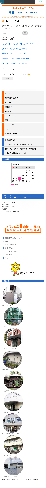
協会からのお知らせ (10, 244)
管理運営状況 (10, 140)
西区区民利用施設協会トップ (13, 238)
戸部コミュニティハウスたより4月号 (14, 49)
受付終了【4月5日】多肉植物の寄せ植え (15, 58)
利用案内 (8, 107)
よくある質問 (10, 125)
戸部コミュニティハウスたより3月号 (14, 63)
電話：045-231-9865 (23, 12)
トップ (7, 93)
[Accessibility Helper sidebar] (2, 2)
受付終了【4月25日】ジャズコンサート (15, 54)
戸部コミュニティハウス (23, 7)
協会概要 (7, 241)
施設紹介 (8, 111)
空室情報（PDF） (11, 133)
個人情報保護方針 (10, 248)
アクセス (8, 116)
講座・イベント (11, 120)
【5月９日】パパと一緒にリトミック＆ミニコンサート (20, 44)
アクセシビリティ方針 (11, 251)
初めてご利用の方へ (12, 98)
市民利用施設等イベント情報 (16, 153)
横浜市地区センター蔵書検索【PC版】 (19, 144)
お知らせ (8, 102)
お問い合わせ (8, 254)
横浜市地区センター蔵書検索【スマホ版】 (21, 149)
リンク (7, 129)
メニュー (42, 2)
